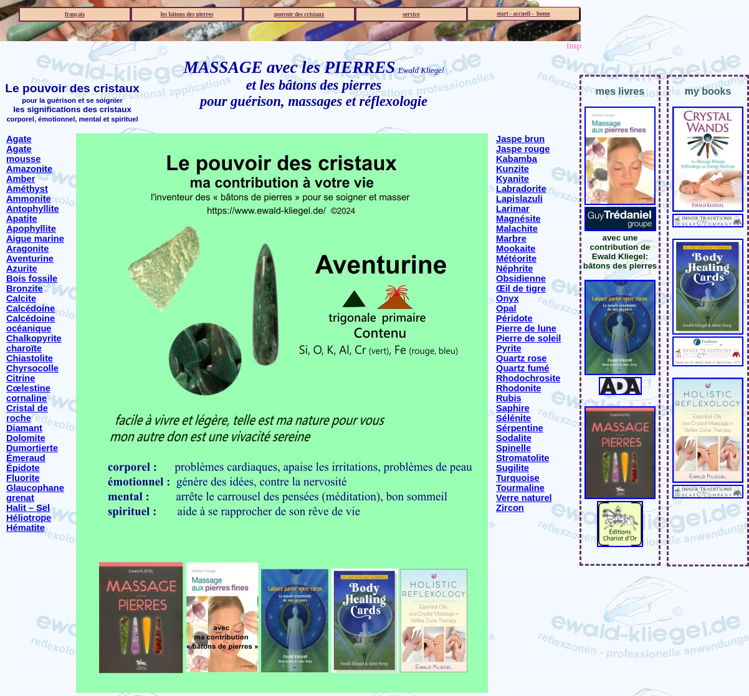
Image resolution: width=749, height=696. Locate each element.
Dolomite (25, 438)
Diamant (24, 428)
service (411, 14)
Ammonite (28, 199)
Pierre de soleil (528, 338)
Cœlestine (28, 388)
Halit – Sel (28, 508)
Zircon (510, 508)
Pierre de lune (526, 328)
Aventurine (30, 259)
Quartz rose (521, 358)
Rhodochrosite (528, 378)
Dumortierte (32, 448)
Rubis (509, 398)
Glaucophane (35, 488)
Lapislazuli (519, 199)
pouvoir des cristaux (299, 14)
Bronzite (24, 288)
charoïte (24, 348)
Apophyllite (31, 229)
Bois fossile (31, 279)
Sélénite (513, 418)
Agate (19, 139)
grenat (20, 498)
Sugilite (512, 468)
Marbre (511, 239)
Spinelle (513, 448)
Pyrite (509, 348)
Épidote (23, 468)
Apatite (21, 219)
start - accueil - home (523, 14)
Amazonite (29, 169)
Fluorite (23, 478)
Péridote (514, 318)
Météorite (516, 259)
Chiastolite (29, 358)
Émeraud (25, 458)
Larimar (513, 209)
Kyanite (512, 179)
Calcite (21, 298)
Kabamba (516, 159)
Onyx (507, 298)
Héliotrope (28, 518)
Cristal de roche (27, 413)
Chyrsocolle (32, 368)
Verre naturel (524, 498)
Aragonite (27, 249)
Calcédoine (30, 308)
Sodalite (514, 438)
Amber (20, 179)
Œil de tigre (521, 288)
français (75, 14)
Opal (506, 308)
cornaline (26, 398)
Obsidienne (521, 279)
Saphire (513, 408)
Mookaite (516, 249)
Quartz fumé (523, 368)
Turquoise (518, 478)
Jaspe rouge (523, 149)
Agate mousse (23, 154)
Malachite (517, 229)
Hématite (25, 528)
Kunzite (512, 169)
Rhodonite (518, 388)
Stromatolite (523, 458)
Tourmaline (520, 488)
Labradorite (521, 189)
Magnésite (518, 219)
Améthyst (27, 189)
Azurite (21, 269)
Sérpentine (519, 428)
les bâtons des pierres (187, 14)
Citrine (20, 378)
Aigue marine (35, 239)
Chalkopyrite (34, 338)
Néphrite (514, 269)
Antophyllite (32, 209)
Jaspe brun (520, 139)
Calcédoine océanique (30, 323)
